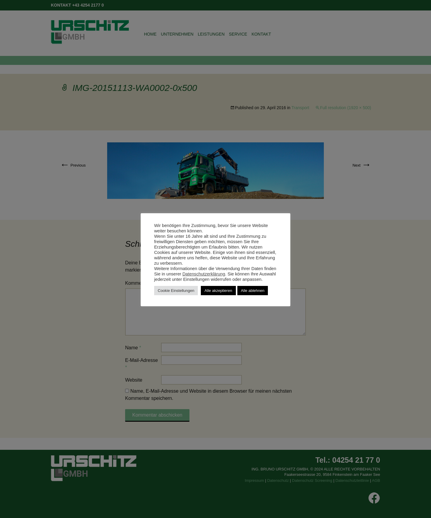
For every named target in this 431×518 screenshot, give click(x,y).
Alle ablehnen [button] (253, 290)
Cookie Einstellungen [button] (176, 290)
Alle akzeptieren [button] (218, 290)
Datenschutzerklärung (204, 274)
